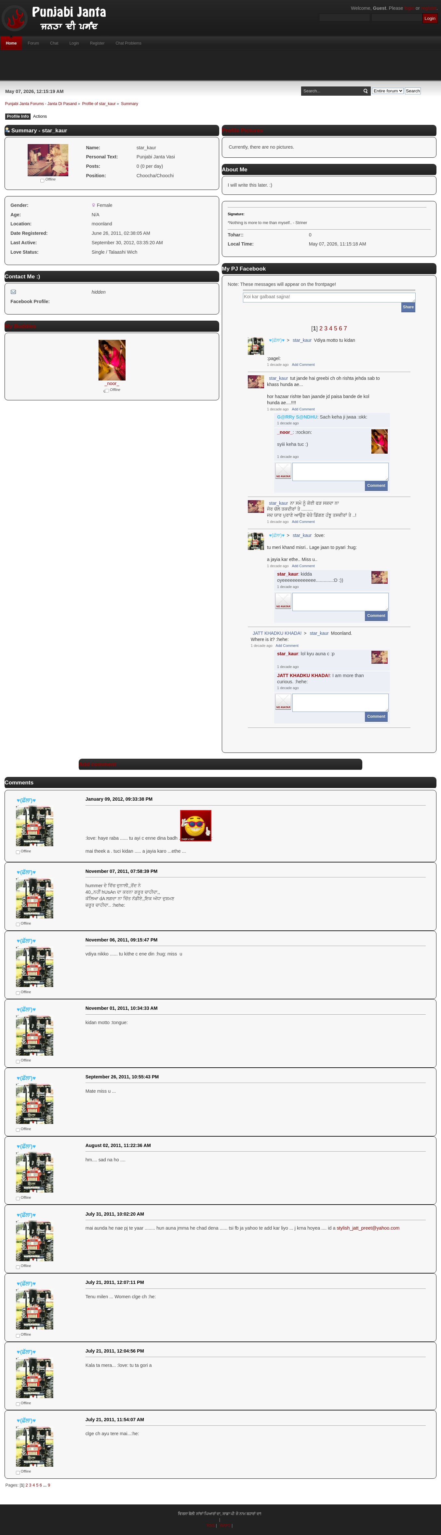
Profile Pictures (242, 130)
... (45, 1485)
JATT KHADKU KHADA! (277, 633)
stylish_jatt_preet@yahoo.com (368, 1228)
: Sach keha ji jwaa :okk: (322, 417)
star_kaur (302, 340)
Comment (376, 485)
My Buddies (20, 326)
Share (408, 307)
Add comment (97, 764)
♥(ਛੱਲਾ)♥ (277, 340)
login (409, 8)
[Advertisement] (220, 65)
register (428, 8)
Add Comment (303, 365)
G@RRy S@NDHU (297, 417)
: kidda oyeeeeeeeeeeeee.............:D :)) (310, 577)
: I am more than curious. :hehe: (320, 678)
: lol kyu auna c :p (306, 653)
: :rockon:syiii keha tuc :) (294, 438)
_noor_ (112, 383)
